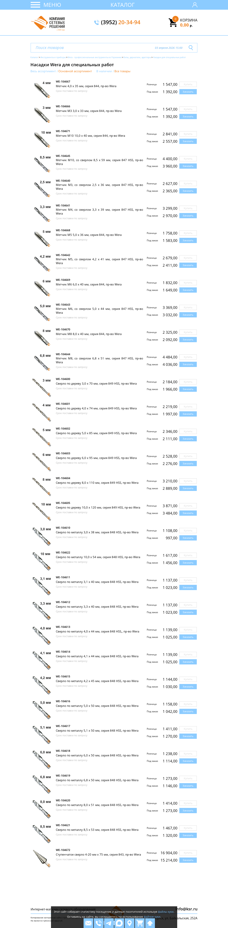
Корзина (188, 20)
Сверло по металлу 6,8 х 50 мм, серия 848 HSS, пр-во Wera (97, 780)
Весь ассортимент (43, 71)
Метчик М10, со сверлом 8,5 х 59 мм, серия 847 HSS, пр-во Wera (99, 162)
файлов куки (152, 917)
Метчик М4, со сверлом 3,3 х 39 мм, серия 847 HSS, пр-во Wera (99, 211)
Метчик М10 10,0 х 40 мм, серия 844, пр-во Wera (90, 135)
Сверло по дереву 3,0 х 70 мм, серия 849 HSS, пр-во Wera (96, 383)
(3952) (120, 22)
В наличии (104, 71)
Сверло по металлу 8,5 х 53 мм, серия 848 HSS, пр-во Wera (97, 830)
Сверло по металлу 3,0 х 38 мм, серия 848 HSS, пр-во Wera (97, 532)
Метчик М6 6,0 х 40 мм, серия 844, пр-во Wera (89, 284)
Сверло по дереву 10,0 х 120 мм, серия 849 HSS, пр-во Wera (98, 507)
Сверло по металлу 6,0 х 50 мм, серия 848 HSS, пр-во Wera (97, 755)
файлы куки (166, 911)
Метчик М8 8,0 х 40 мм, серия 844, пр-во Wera (89, 334)
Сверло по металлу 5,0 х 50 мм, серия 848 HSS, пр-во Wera (97, 706)
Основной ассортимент (75, 71)
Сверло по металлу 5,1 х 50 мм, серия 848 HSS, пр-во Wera (97, 730)
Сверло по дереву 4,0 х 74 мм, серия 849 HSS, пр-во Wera (96, 408)
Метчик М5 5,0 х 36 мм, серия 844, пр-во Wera (89, 235)
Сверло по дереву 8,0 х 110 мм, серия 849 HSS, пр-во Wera (97, 483)
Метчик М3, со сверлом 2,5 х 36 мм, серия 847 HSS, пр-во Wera (99, 187)
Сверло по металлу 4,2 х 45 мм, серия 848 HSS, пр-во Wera (97, 681)
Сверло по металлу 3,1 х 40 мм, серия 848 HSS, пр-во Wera (97, 582)
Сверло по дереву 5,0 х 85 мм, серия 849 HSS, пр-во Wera (96, 433)
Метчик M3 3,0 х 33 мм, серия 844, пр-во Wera (89, 111)
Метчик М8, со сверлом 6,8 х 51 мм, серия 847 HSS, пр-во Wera (99, 360)
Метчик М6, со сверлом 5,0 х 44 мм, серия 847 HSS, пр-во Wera (99, 310)
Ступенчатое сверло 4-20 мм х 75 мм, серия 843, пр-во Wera (98, 854)
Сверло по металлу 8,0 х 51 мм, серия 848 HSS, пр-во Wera (97, 805)
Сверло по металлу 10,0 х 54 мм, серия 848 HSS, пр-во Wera (98, 557)
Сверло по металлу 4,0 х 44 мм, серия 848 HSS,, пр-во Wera (97, 631)
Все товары (122, 71)
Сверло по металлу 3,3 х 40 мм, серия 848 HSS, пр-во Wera (97, 606)
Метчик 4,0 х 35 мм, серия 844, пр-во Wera (86, 86)
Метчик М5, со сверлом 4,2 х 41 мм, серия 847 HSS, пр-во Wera (99, 261)
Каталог (123, 4)
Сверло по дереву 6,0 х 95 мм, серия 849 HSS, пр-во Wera (96, 458)
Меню (52, 4)
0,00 (186, 25)
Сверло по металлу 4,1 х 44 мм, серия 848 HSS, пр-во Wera (97, 656)
